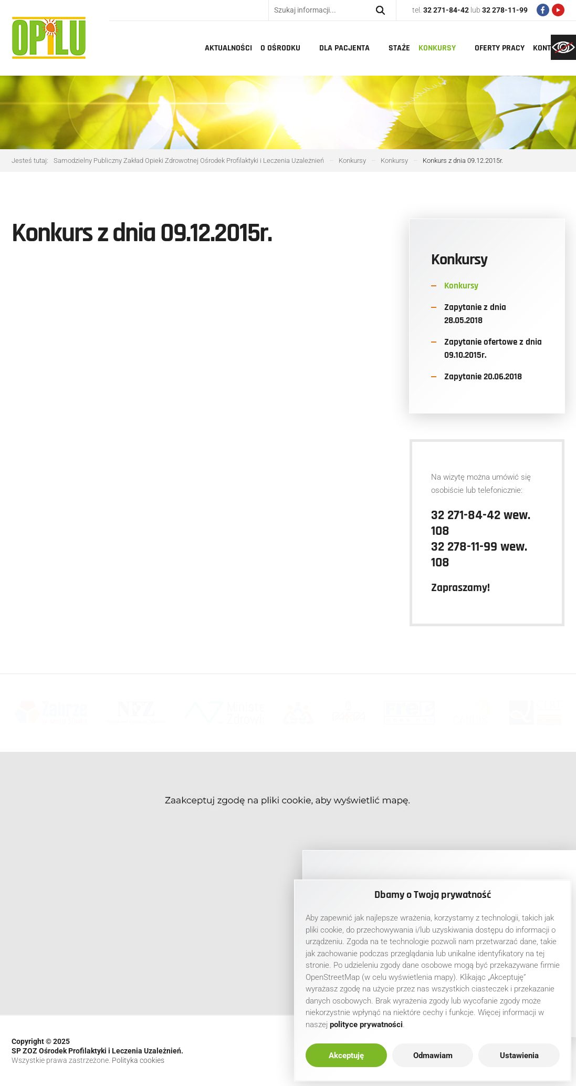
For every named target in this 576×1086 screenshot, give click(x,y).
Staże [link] (399, 48)
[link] (563, 47)
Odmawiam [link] (433, 1055)
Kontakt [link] (548, 48)
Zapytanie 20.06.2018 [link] (483, 376)
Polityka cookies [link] (138, 1060)
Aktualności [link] (228, 48)
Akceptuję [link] (346, 1055)
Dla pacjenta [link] (344, 48)
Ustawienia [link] (519, 1055)
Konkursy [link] (437, 48)
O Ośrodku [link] (280, 48)
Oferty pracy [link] (500, 48)
